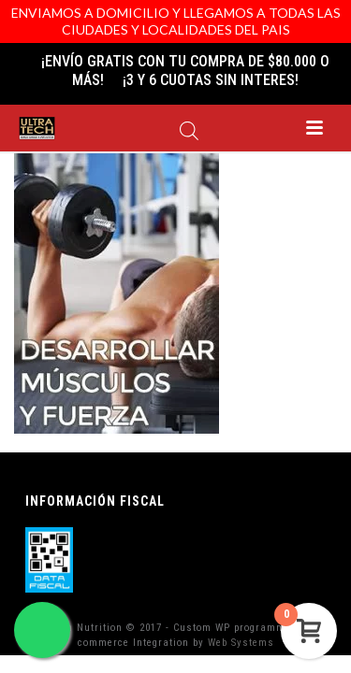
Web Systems (241, 643)
